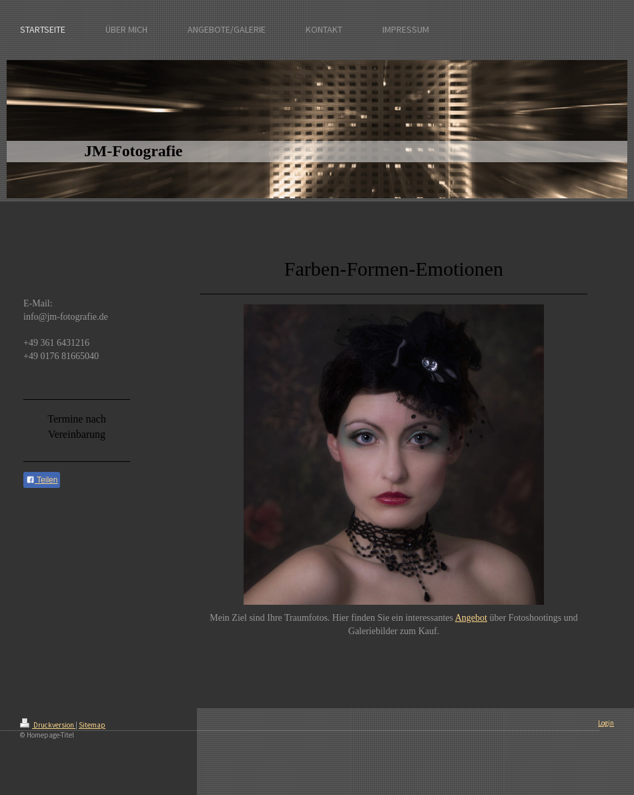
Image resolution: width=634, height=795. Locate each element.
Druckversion (47, 725)
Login (606, 723)
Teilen (41, 480)
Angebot (471, 618)
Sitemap (92, 725)
